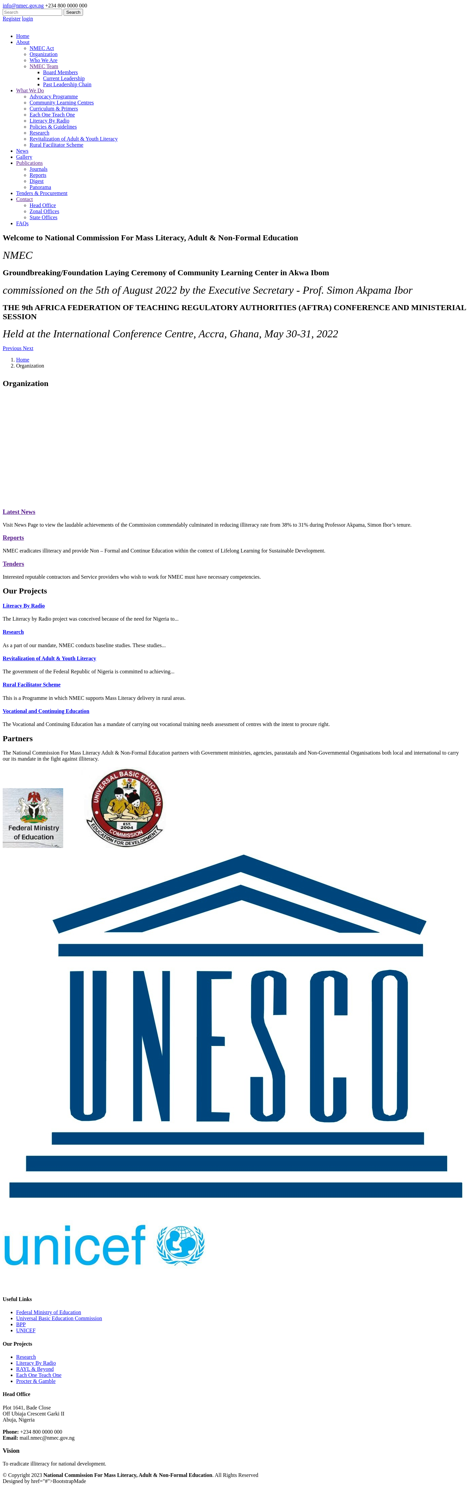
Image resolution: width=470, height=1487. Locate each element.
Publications (29, 163)
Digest (37, 181)
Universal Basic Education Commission (59, 1318)
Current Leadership (64, 78)
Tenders (13, 563)
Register (12, 18)
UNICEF (26, 1330)
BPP (21, 1324)
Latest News (19, 511)
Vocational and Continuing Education (46, 711)
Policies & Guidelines (53, 127)
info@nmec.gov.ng (23, 5)
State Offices (43, 217)
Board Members (60, 72)
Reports (38, 175)
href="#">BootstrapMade (58, 1481)
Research (39, 133)
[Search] (32, 12)
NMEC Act (42, 48)
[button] (13, 348)
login (27, 18)
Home (22, 36)
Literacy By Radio (49, 121)
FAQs (22, 223)
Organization (43, 54)
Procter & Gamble (35, 1381)
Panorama (40, 187)
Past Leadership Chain (67, 84)
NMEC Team (44, 66)
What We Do (30, 90)
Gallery (24, 157)
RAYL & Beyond (35, 1369)
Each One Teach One (52, 114)
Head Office (43, 205)
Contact (24, 199)
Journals (38, 169)
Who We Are (43, 60)
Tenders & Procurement (42, 193)
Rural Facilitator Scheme (56, 145)
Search (73, 12)
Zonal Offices (44, 211)
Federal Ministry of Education (48, 1312)
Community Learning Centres (62, 102)
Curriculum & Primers (54, 108)
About (23, 42)
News (22, 151)
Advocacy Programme (54, 96)
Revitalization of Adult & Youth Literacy (74, 139)
